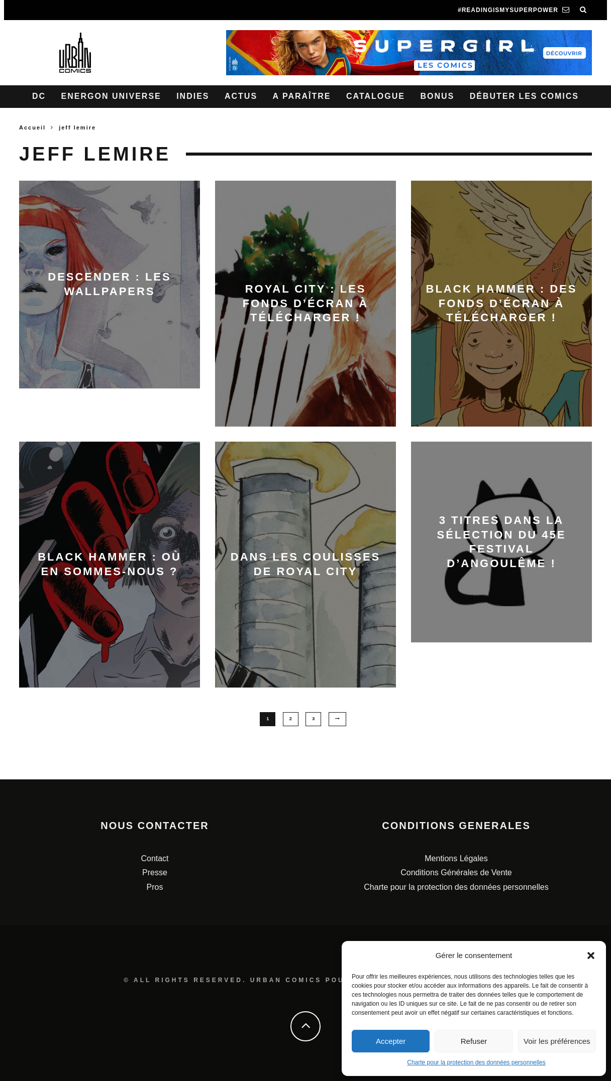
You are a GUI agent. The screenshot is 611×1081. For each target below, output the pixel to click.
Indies (192, 96)
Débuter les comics (524, 96)
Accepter (390, 1041)
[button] (591, 956)
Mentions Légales (456, 858)
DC (39, 96)
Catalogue (375, 96)
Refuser (474, 1041)
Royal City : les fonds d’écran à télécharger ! (305, 303)
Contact (154, 858)
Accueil (32, 127)
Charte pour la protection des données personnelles (476, 1062)
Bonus (437, 96)
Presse (154, 872)
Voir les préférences (557, 1041)
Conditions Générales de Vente (456, 872)
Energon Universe (111, 96)
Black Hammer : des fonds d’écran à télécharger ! (501, 303)
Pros (155, 887)
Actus (241, 96)
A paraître (302, 96)
